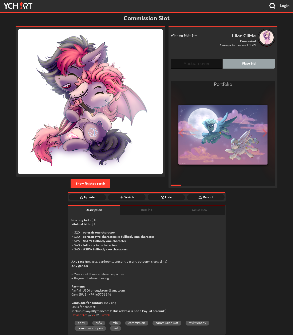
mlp (115, 323)
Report (205, 197)
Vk (93, 315)
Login (285, 6)
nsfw (98, 323)
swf (115, 328)
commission (136, 323)
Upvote (87, 197)
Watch (127, 197)
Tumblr (105, 315)
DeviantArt (79, 315)
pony (81, 323)
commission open (90, 328)
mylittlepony (197, 323)
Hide (166, 197)
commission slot (167, 323)
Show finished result (90, 183)
